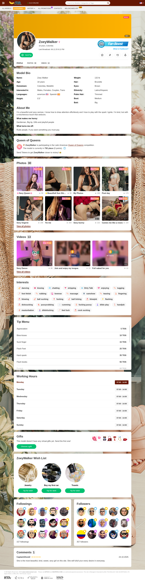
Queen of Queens (75, 145)
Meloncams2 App (72, 8)
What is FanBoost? (120, 49)
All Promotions (45, 8)
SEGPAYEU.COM (57, 572)
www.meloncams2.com (29, 572)
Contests (58, 8)
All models (6, 8)
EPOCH (47, 572)
